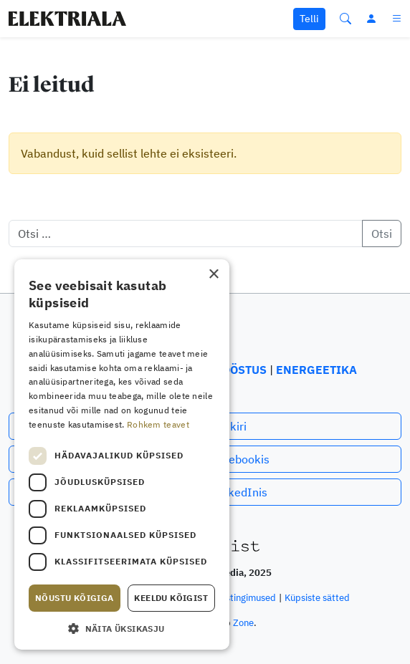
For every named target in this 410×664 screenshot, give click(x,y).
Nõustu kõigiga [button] (74, 597)
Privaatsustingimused (231, 598)
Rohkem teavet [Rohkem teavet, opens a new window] (158, 424)
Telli (309, 18)
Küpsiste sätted (317, 598)
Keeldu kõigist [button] (171, 597)
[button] (122, 628)
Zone (243, 623)
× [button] (213, 274)
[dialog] (121, 454)
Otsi (381, 233)
